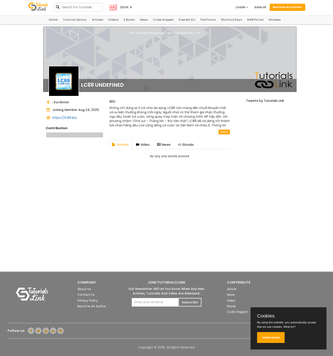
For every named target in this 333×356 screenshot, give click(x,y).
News (144, 20)
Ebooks (186, 144)
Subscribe (190, 302)
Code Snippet (163, 20)
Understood (270, 337)
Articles (97, 20)
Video (143, 144)
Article (231, 289)
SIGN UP (260, 7)
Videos (113, 20)
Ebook (231, 306)
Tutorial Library (75, 20)
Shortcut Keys (231, 20)
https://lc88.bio (64, 117)
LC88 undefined (102, 85)
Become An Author (91, 306)
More (224, 132)
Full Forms (208, 20)
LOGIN (242, 7)
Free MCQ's (187, 20)
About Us (84, 289)
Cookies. (266, 316)
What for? (289, 326)
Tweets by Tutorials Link (265, 101)
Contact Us (86, 294)
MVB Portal (255, 20)
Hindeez (275, 20)
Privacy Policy (87, 300)
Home (53, 20)
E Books (129, 20)
